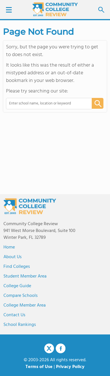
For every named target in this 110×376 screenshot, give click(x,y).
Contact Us (14, 315)
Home (9, 247)
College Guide (17, 286)
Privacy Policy (70, 367)
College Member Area (24, 305)
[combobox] (45, 103)
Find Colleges (16, 266)
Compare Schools (20, 295)
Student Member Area (25, 276)
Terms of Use (39, 367)
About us (12, 257)
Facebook (60, 348)
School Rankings (19, 324)
